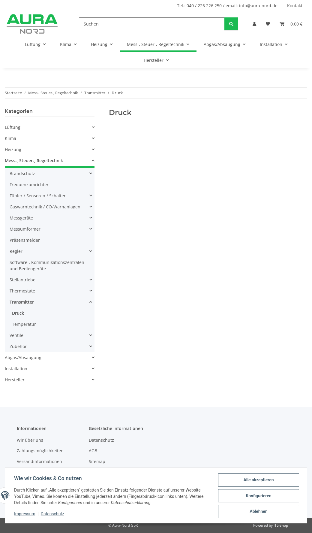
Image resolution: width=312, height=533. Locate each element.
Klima (10, 138)
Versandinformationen (39, 461)
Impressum (25, 514)
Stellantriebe (22, 280)
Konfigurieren (258, 496)
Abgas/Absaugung (23, 357)
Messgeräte (21, 218)
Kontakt (294, 5)
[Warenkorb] (291, 24)
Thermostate (22, 291)
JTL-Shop (281, 525)
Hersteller (15, 380)
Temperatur (24, 324)
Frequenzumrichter (29, 184)
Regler (16, 251)
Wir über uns (30, 440)
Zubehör (18, 346)
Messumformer (25, 229)
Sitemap (97, 461)
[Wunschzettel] (268, 24)
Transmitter (22, 302)
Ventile (16, 335)
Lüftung (12, 127)
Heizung (13, 149)
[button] (254, 24)
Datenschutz (53, 514)
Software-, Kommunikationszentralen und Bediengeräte (47, 265)
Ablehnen (258, 511)
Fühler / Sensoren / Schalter (38, 195)
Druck (18, 313)
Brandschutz (22, 173)
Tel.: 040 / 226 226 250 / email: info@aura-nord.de (227, 5)
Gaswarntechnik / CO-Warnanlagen (45, 207)
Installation (16, 368)
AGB (93, 450)
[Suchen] (152, 23)
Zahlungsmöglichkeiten (40, 450)
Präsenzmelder (25, 240)
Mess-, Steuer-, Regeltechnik (34, 160)
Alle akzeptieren (258, 480)
